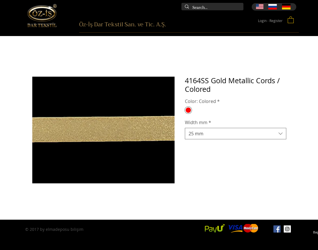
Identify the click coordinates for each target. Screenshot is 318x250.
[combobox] (235, 133)
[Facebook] (277, 229)
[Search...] (211, 8)
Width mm (198, 122)
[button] (291, 19)
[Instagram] (287, 229)
